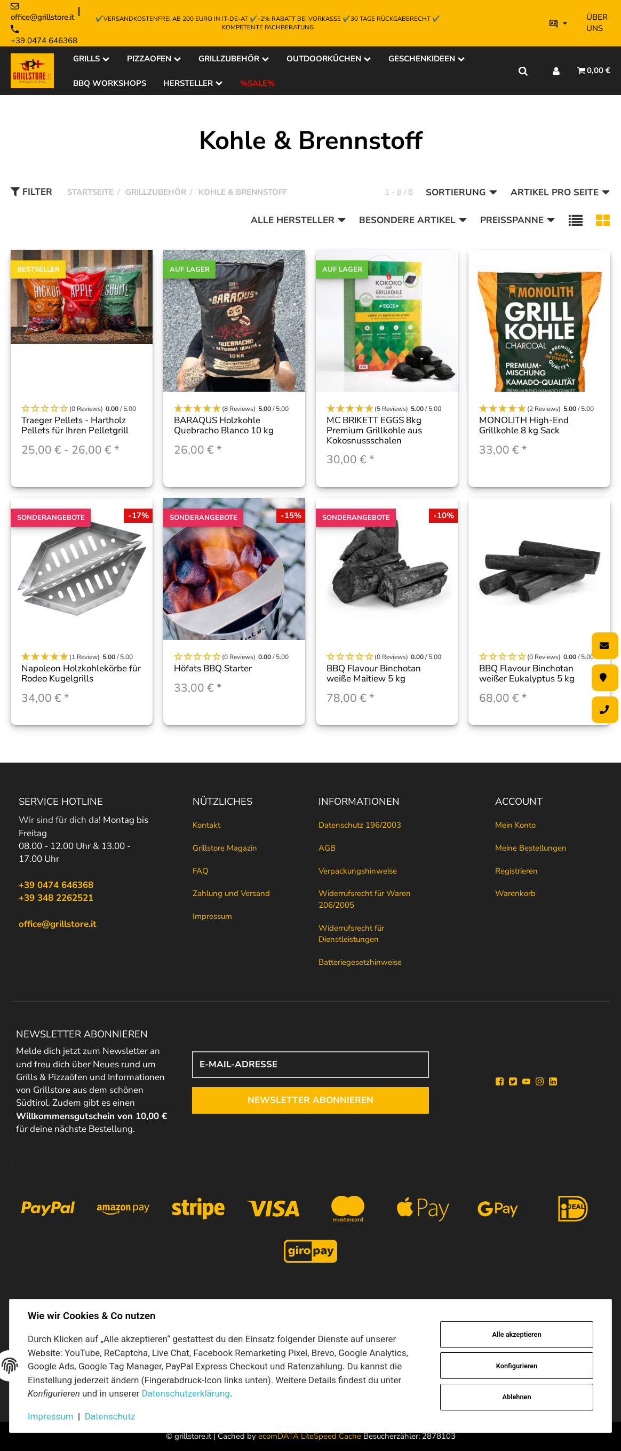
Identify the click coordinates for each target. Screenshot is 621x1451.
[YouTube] (526, 1081)
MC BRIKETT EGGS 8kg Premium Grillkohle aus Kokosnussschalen (374, 430)
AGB (327, 848)
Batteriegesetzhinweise (360, 962)
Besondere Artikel (413, 220)
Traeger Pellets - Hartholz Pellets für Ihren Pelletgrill (75, 425)
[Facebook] (500, 1081)
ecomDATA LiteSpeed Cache (309, 1436)
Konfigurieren (516, 1366)
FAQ (201, 871)
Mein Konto (515, 825)
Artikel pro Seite (560, 192)
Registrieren (516, 871)
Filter (31, 192)
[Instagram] (540, 1081)
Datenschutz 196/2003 (360, 825)
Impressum (212, 916)
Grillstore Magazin (225, 848)
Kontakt (206, 825)
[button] (576, 221)
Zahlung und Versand (231, 893)
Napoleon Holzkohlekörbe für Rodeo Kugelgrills (81, 673)
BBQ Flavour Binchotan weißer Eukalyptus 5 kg (527, 673)
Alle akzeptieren (517, 1334)
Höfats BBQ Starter (213, 668)
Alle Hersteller (298, 220)
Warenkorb (515, 893)
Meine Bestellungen (531, 848)
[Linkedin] (553, 1081)
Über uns (597, 23)
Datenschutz (110, 1416)
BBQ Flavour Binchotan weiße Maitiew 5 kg (374, 673)
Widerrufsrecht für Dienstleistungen (351, 934)
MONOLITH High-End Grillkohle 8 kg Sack (524, 425)
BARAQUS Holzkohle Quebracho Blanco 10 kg (224, 425)
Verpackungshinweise (358, 871)
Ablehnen (517, 1397)
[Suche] (523, 70)
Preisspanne (517, 220)
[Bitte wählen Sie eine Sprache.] (558, 23)
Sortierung (462, 192)
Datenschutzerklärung (185, 1393)
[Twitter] (513, 1081)
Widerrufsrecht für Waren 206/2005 (365, 899)
